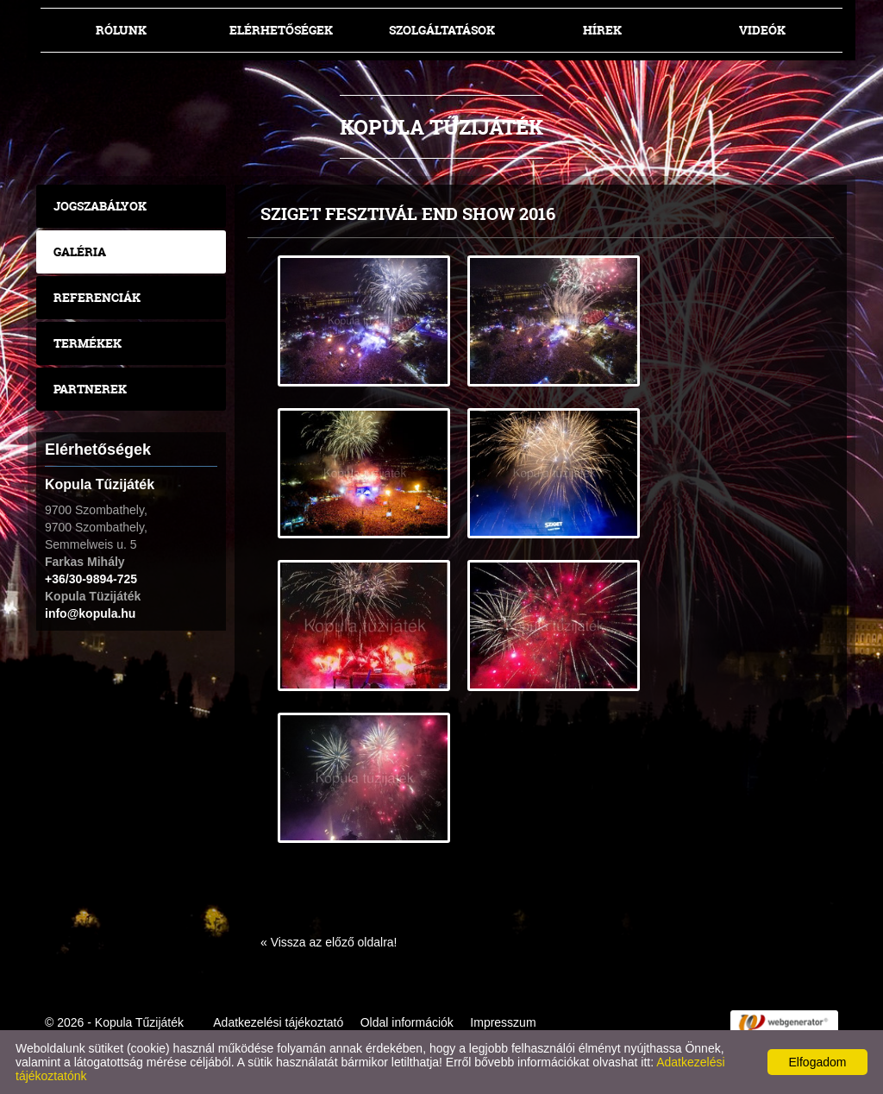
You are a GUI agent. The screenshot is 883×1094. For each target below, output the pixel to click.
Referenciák (97, 297)
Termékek (87, 343)
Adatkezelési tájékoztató (278, 1022)
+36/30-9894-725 (91, 579)
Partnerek (90, 388)
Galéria (79, 251)
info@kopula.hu (90, 613)
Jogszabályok (100, 206)
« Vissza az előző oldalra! (329, 942)
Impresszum (502, 1022)
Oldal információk (407, 1022)
